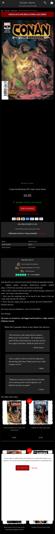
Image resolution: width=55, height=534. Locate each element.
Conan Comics (14, 10)
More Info (34, 468)
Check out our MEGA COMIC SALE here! (27, 14)
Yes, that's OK (22, 468)
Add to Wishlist (21, 214)
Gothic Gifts (27, 2)
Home (2, 10)
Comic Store (7, 10)
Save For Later (33, 214)
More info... (42, 233)
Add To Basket (27, 208)
